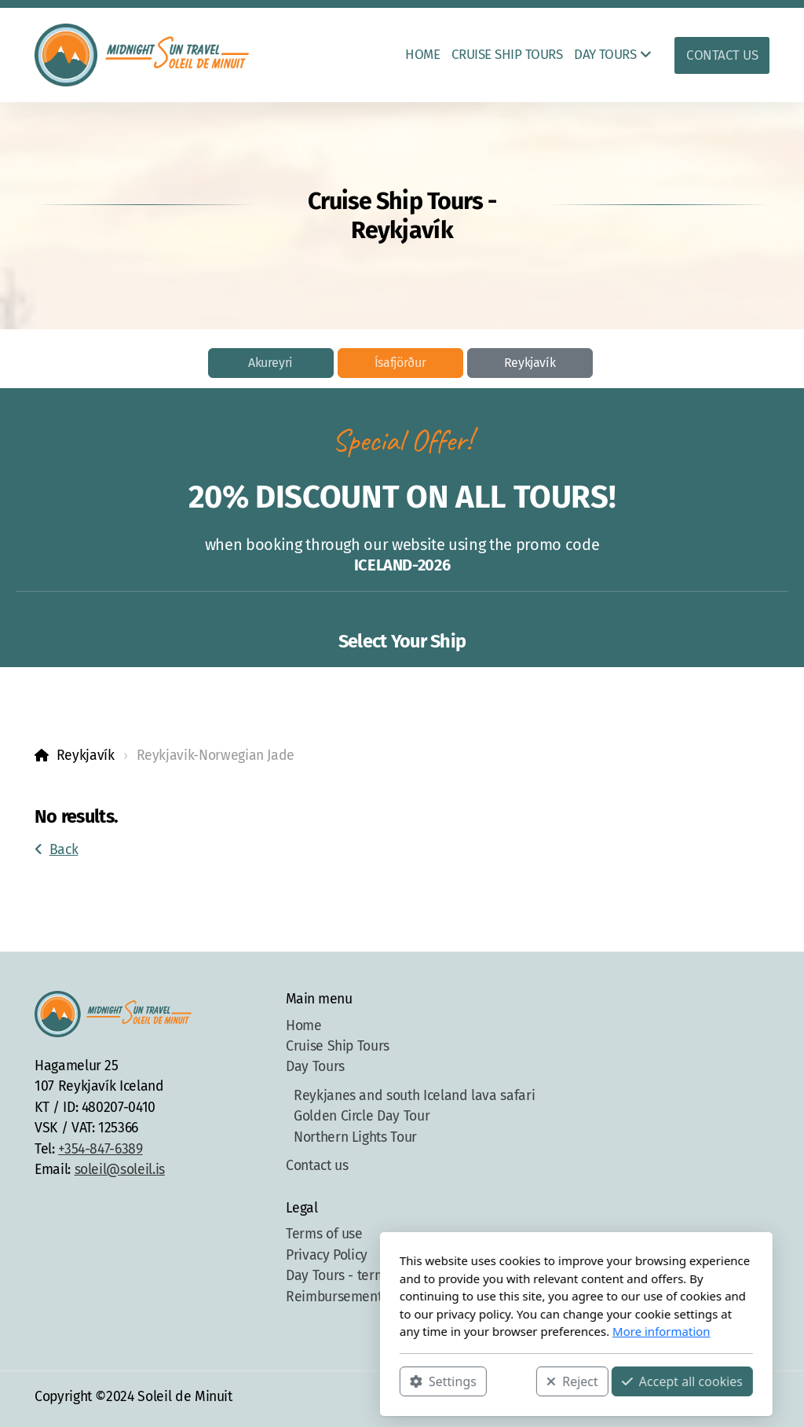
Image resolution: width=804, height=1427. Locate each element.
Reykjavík (530, 362)
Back (56, 850)
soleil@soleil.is (120, 1169)
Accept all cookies (508, 1380)
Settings (269, 1380)
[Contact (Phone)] (734, 1398)
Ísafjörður (400, 362)
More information (487, 1331)
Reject (398, 1380)
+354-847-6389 (100, 1149)
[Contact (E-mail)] (757, 1398)
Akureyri (270, 362)
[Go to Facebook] (687, 1398)
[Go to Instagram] (710, 1398)
